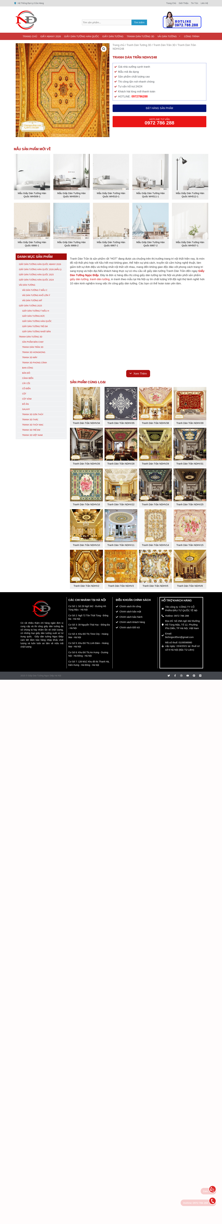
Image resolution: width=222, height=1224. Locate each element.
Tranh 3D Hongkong (33, 352)
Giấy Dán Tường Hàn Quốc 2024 (36, 279)
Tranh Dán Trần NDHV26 (86, 463)
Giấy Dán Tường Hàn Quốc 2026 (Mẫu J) (40, 269)
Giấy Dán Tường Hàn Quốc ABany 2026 (40, 264)
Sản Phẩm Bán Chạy (32, 341)
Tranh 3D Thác (30, 419)
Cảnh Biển (27, 378)
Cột (24, 393)
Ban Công (27, 367)
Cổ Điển (26, 388)
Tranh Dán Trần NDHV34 (86, 423)
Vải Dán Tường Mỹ (32, 300)
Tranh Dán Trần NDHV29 (155, 463)
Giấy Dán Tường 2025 (30, 305)
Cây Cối (26, 383)
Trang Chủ (30, 36)
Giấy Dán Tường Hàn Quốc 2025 (36, 274)
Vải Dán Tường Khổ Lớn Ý (36, 295)
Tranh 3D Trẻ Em (31, 429)
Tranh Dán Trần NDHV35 (120, 423)
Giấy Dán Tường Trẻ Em (35, 326)
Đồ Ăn (25, 403)
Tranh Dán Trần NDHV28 (120, 463)
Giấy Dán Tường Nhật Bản (36, 331)
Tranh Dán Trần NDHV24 (155, 504)
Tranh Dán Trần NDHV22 (120, 504)
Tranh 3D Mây (29, 357)
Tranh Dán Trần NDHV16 (86, 504)
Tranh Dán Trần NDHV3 (121, 585)
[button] (104, 49)
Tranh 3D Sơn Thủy (32, 414)
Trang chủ (118, 45)
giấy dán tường (79, 279)
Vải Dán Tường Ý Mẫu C (34, 290)
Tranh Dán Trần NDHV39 (189, 423)
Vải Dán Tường (169, 36)
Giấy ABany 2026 (50, 36)
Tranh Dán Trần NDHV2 (86, 585)
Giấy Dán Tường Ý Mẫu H (35, 310)
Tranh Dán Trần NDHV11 (120, 545)
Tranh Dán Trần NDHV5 (155, 585)
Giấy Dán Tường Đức (33, 315)
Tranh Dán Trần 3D (164, 45)
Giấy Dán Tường (112, 36)
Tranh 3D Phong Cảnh (34, 362)
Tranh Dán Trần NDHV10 (86, 545)
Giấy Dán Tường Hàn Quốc (81, 36)
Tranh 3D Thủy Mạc (32, 424)
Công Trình (191, 36)
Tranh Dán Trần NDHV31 (189, 463)
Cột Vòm (27, 398)
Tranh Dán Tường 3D (140, 36)
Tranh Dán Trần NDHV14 (155, 545)
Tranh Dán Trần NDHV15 (189, 545)
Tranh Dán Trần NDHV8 (190, 585)
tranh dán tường (100, 279)
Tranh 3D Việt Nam (32, 435)
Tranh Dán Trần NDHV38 (155, 423)
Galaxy (26, 409)
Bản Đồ (26, 372)
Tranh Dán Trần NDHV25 (189, 504)
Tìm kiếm (139, 22)
